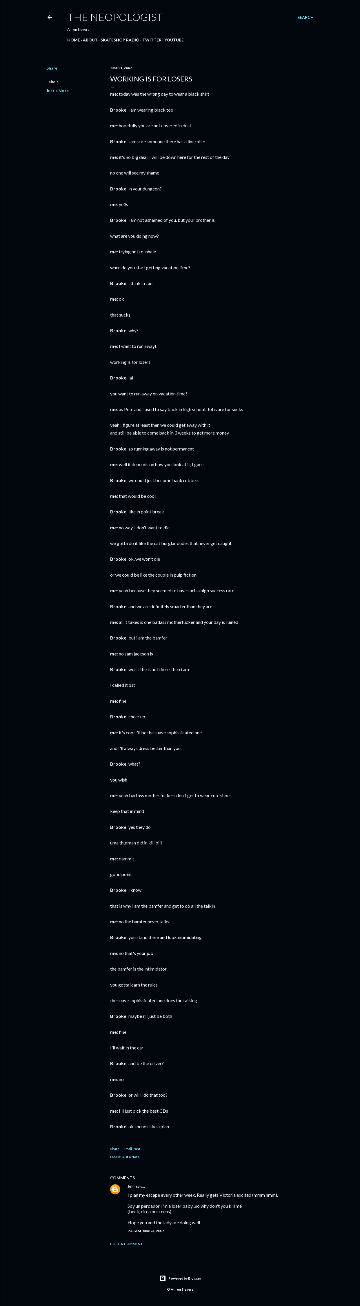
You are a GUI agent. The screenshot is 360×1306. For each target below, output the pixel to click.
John (131, 1186)
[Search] (305, 17)
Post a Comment (126, 1244)
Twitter (151, 39)
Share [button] (51, 68)
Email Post (131, 1149)
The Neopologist (115, 16)
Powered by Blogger (180, 1278)
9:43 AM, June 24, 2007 (146, 1231)
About (90, 39)
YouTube (174, 39)
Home (73, 39)
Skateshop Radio (120, 39)
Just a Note (57, 90)
